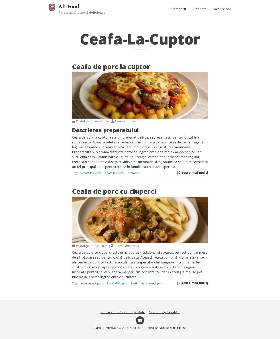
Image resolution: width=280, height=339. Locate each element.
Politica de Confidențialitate (123, 312)
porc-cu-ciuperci (153, 283)
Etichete (200, 9)
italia (135, 283)
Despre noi (222, 9)
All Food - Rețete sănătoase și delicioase (159, 328)
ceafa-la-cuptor (91, 173)
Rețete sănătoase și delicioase (81, 12)
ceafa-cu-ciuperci (92, 283)
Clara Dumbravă (105, 328)
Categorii (178, 9)
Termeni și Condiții (164, 312)
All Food (68, 6)
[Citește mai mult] (192, 172)
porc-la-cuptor (115, 173)
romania (135, 173)
